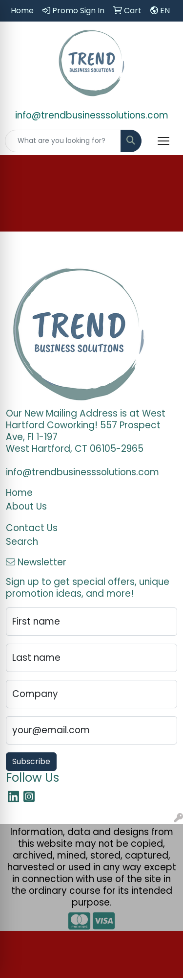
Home (19, 492)
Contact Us (32, 528)
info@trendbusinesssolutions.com (91, 115)
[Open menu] (163, 141)
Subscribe (31, 761)
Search (22, 541)
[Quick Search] (63, 141)
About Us (26, 506)
